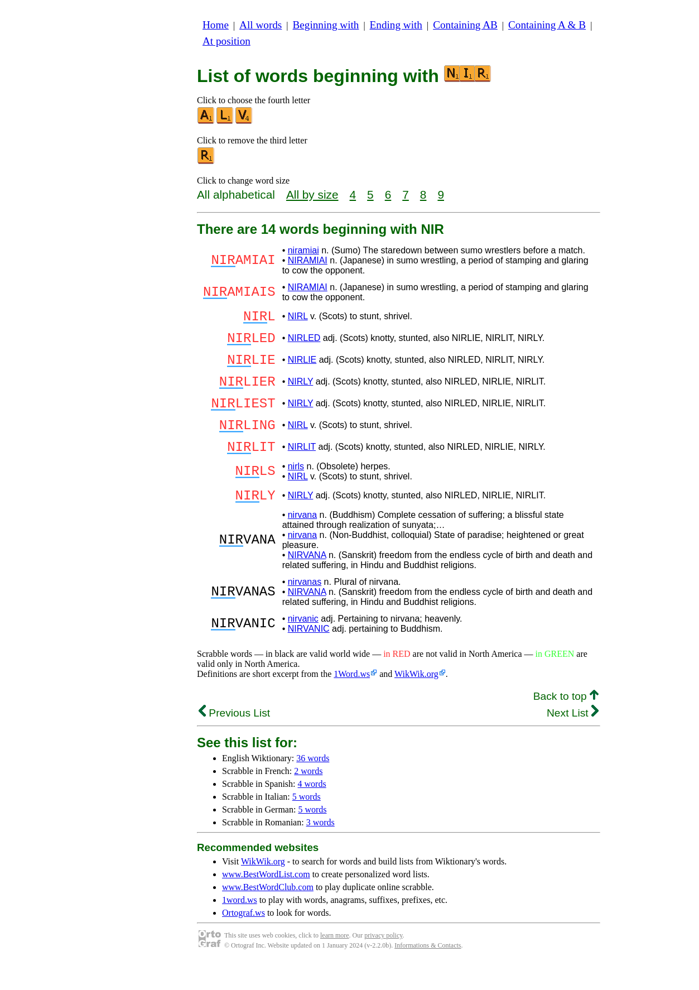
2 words (308, 797)
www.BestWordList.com (266, 901)
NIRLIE (302, 368)
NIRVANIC (309, 655)
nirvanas (304, 608)
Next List (573, 740)
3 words (320, 849)
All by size (312, 194)
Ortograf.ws (243, 939)
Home (216, 25)
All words (260, 25)
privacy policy (383, 962)
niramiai (303, 250)
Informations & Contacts (427, 972)
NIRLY (301, 393)
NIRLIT (302, 468)
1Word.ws (352, 700)
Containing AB (465, 25)
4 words (312, 810)
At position (226, 41)
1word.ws (239, 926)
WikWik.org (416, 700)
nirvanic (303, 645)
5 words (306, 823)
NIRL (298, 318)
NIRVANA (307, 582)
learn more (334, 962)
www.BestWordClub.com (268, 914)
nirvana (302, 541)
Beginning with (326, 25)
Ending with (396, 25)
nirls (296, 489)
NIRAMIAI (307, 260)
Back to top (566, 723)
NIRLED (304, 343)
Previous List (234, 740)
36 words (312, 785)
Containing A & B (547, 25)
